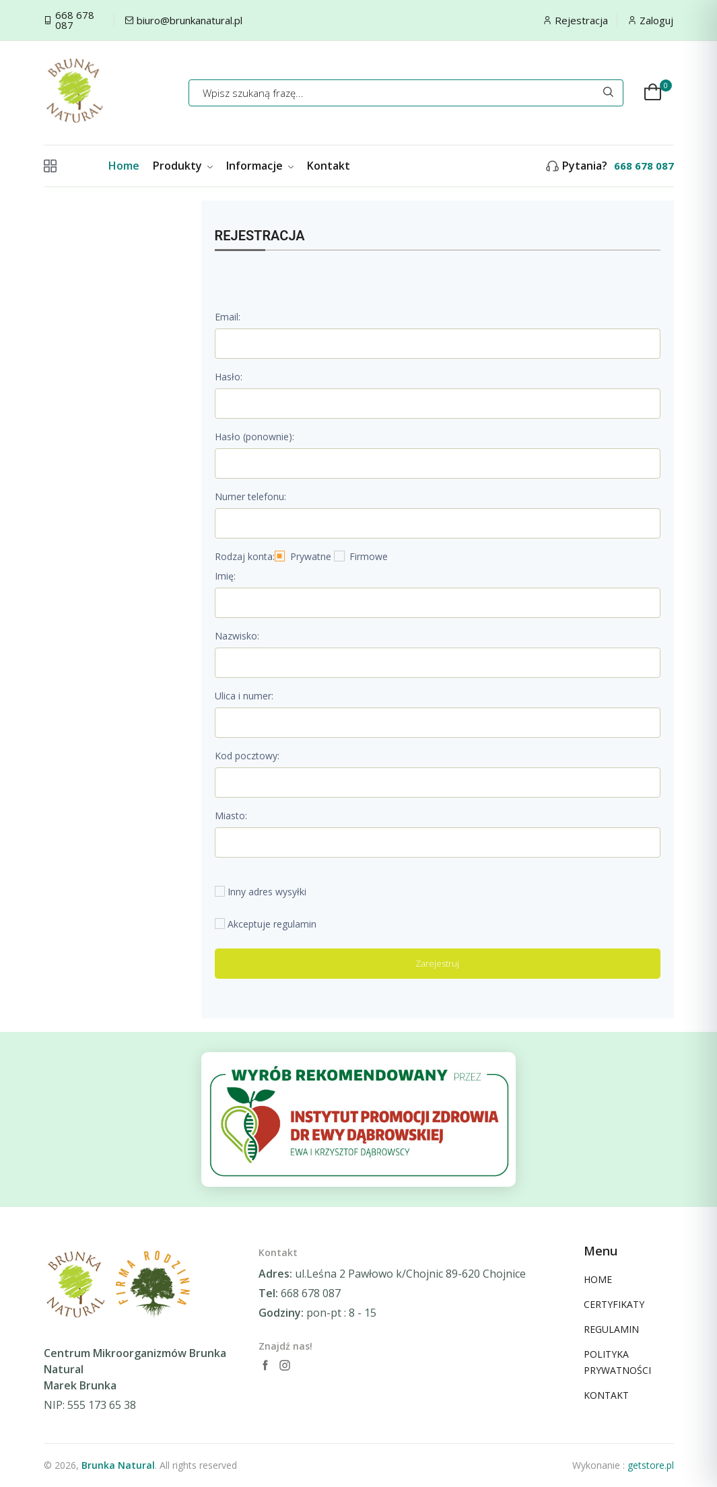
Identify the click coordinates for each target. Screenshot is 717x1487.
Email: (227, 316)
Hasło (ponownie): (254, 436)
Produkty (183, 165)
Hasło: (228, 376)
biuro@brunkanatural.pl (189, 20)
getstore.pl (650, 1465)
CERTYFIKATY (614, 1304)
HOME (598, 1279)
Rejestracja (581, 20)
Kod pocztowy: (247, 755)
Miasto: (231, 815)
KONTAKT (606, 1395)
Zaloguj (656, 20)
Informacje (260, 165)
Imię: (225, 575)
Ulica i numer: (244, 695)
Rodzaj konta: (245, 556)
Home (123, 165)
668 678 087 (74, 20)
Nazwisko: (237, 635)
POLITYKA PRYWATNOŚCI (617, 1362)
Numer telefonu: (250, 496)
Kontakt (328, 165)
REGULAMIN (611, 1329)
